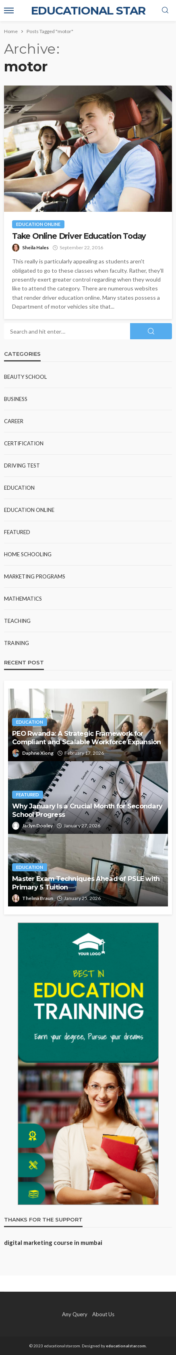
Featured (17, 532)
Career (13, 421)
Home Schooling (28, 554)
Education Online (38, 224)
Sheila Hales (35, 247)
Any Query (74, 1314)
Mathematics (23, 598)
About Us (103, 1314)
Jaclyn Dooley (37, 826)
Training (16, 643)
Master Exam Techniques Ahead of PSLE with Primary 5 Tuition (85, 883)
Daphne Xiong (38, 753)
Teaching (17, 621)
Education (19, 487)
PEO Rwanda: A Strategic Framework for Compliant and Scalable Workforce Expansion (86, 737)
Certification (23, 443)
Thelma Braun (37, 898)
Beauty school (25, 377)
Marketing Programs (34, 576)
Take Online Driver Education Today (79, 236)
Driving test (22, 465)
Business (15, 399)
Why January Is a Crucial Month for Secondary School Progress (87, 810)
